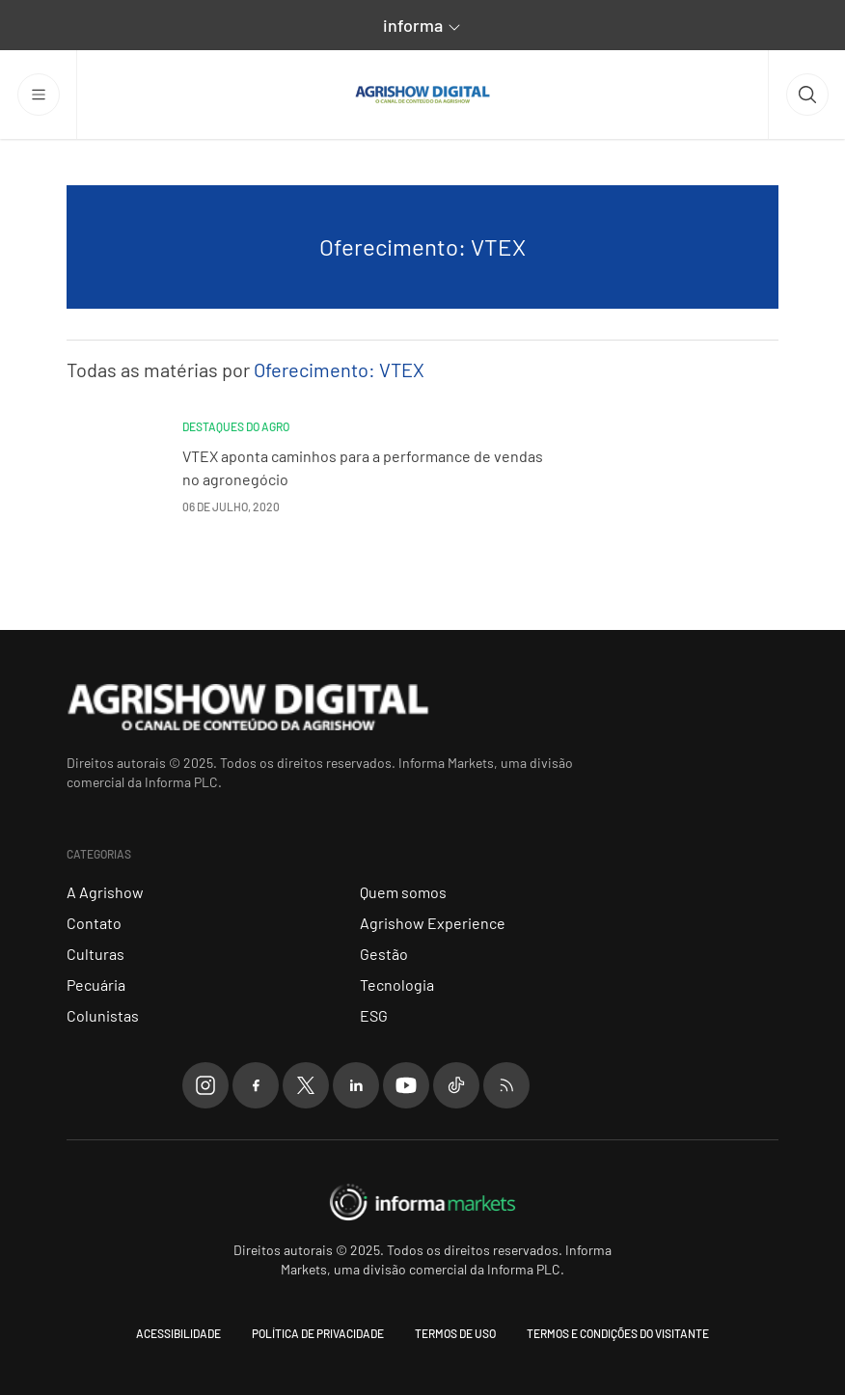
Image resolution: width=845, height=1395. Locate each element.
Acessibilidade (178, 1333)
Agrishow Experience (432, 923)
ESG (374, 1015)
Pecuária (96, 984)
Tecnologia (397, 984)
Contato (94, 923)
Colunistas (103, 1015)
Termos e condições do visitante (618, 1333)
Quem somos (403, 892)
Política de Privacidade (318, 1333)
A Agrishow (105, 892)
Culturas (95, 953)
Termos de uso (455, 1333)
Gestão (384, 953)
